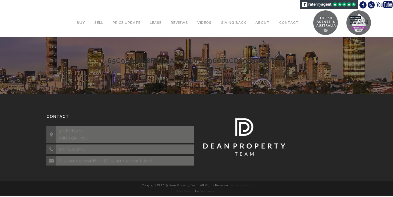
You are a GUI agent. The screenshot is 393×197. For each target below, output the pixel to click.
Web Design (185, 191)
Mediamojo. (208, 191)
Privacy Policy (241, 185)
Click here (68, 160)
